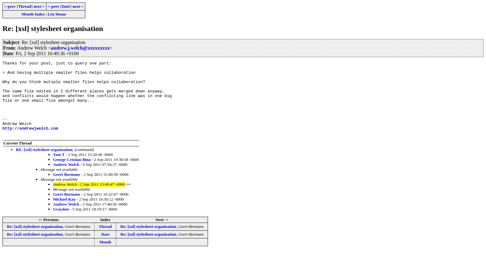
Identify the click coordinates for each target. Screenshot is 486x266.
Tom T (58, 169)
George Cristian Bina (72, 174)
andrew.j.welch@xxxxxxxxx (80, 48)
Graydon (61, 224)
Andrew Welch (66, 179)
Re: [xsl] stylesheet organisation (35, 241)
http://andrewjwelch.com (30, 142)
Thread (24, 6)
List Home (57, 14)
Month (105, 257)
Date (66, 6)
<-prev (10, 6)
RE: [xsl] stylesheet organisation (44, 164)
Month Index (33, 14)
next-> (39, 6)
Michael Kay (64, 214)
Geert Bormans (66, 189)
